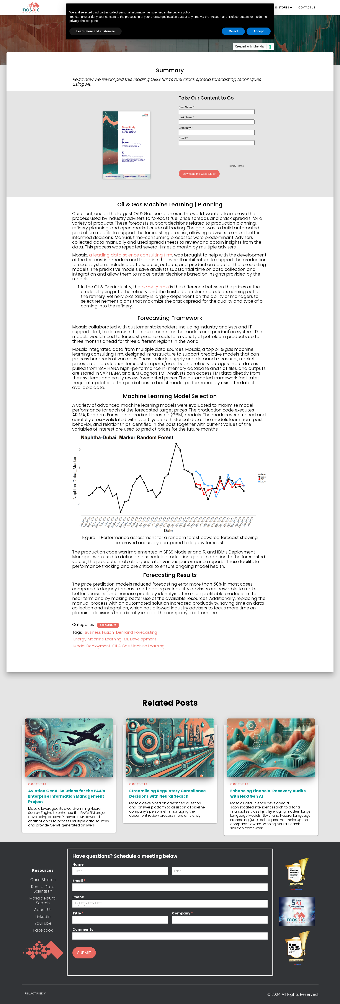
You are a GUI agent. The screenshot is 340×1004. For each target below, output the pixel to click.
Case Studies (108, 625)
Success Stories (278, 7)
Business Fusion (99, 632)
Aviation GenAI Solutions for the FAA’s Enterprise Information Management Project (66, 796)
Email (78, 881)
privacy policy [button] (181, 12)
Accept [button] (258, 31)
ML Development (140, 639)
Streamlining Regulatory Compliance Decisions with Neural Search (167, 793)
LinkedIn (43, 916)
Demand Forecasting (136, 632)
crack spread (155, 287)
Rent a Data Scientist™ (43, 889)
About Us (43, 909)
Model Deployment (91, 646)
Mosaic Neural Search (43, 900)
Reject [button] (233, 31)
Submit (84, 952)
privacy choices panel (83, 21)
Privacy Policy (35, 993)
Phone (78, 897)
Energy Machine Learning (97, 639)
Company (182, 913)
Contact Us (306, 7)
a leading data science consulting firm (130, 255)
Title (77, 913)
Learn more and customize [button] (95, 31)
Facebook (43, 930)
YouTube (42, 923)
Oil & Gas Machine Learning (138, 646)
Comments (82, 929)
